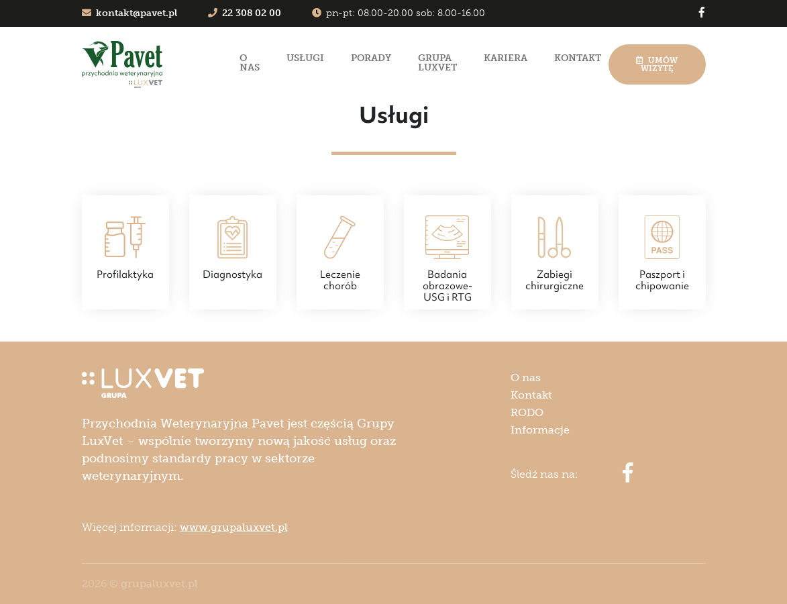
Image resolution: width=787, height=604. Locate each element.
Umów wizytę (657, 64)
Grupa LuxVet (437, 62)
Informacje (540, 429)
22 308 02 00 (244, 13)
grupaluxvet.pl (159, 583)
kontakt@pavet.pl (129, 13)
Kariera (505, 58)
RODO (527, 412)
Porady (371, 58)
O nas (250, 62)
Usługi (305, 58)
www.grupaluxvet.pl (234, 527)
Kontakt (577, 58)
